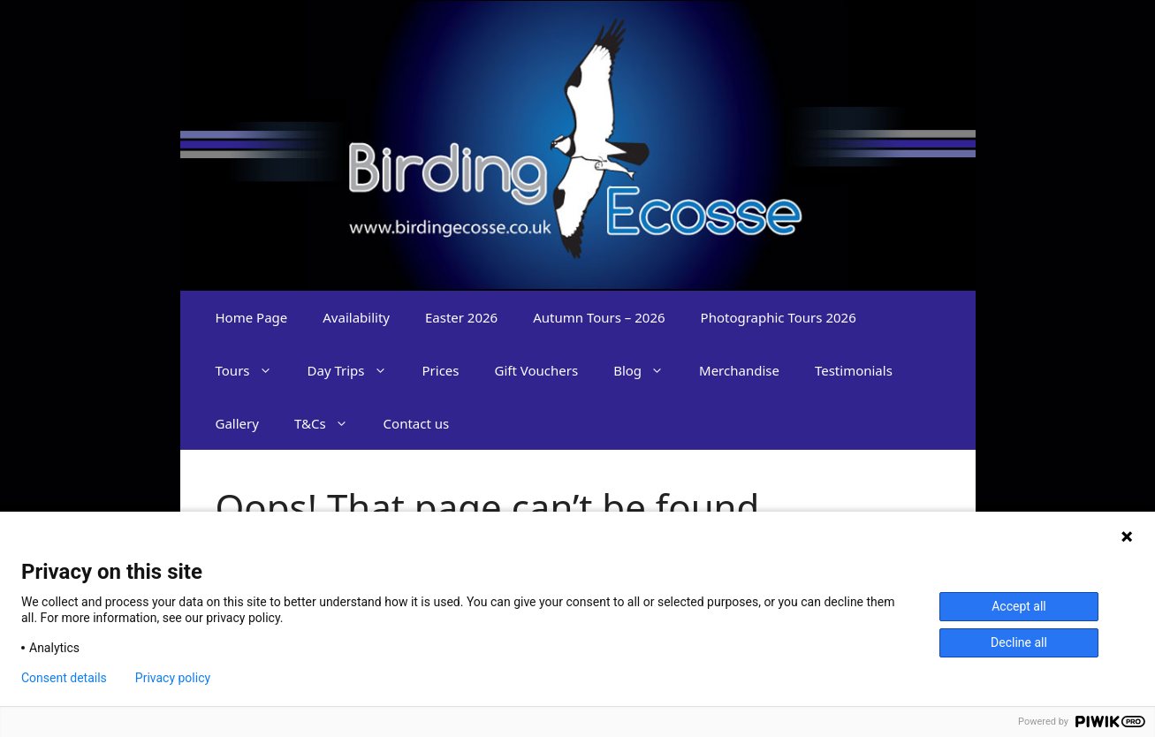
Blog (647, 370)
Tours (253, 370)
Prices (441, 370)
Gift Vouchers (537, 370)
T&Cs (330, 423)
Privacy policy (172, 678)
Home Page (252, 317)
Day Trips (356, 370)
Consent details (64, 678)
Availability (356, 317)
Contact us (417, 423)
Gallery (237, 423)
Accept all (1019, 606)
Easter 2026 (461, 317)
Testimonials (854, 370)
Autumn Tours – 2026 (599, 317)
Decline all (1019, 642)
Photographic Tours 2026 (778, 317)
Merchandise (739, 370)
